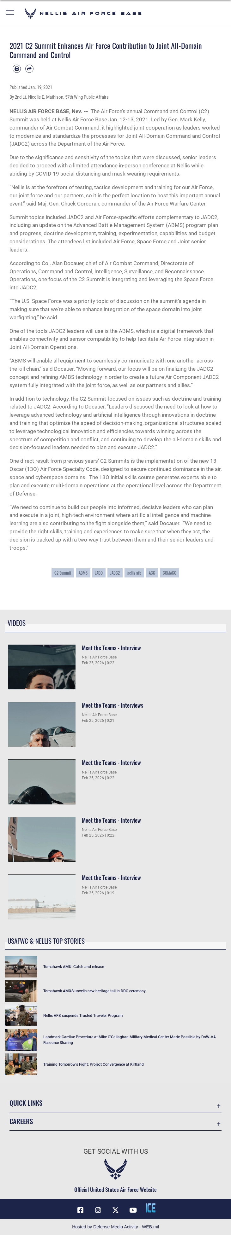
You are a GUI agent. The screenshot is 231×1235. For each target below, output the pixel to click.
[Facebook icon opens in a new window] (80, 1210)
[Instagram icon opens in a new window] (98, 1210)
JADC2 (115, 573)
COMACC (169, 573)
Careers (21, 1121)
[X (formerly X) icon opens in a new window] (115, 1210)
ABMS (83, 573)
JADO (99, 573)
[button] (10, 13)
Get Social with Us (115, 1151)
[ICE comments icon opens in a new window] (150, 1208)
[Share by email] (29, 69)
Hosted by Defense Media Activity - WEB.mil (115, 1226)
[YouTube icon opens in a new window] (133, 1210)
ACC (152, 573)
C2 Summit (62, 573)
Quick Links (25, 1103)
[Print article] (17, 69)
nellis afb (134, 573)
